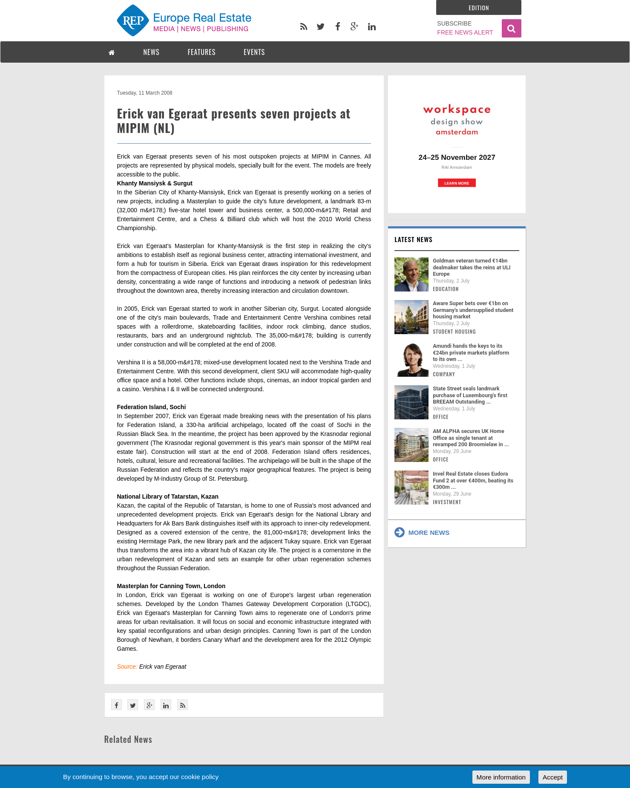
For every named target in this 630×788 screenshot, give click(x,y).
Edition (479, 7)
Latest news (413, 239)
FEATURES (202, 52)
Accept (553, 777)
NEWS (152, 52)
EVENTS (254, 52)
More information (501, 777)
